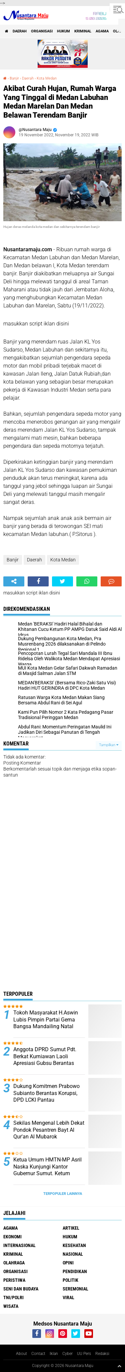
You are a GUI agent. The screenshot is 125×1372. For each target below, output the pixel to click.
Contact (38, 1353)
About (21, 1353)
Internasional (19, 1245)
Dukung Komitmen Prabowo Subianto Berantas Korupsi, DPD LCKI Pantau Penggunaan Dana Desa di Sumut (46, 1100)
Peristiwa (14, 1280)
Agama (102, 31)
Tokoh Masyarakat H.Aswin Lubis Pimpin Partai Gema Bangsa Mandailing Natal (45, 1019)
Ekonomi (12, 1236)
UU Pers (84, 1353)
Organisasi (42, 31)
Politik (70, 1280)
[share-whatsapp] (86, 581)
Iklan (54, 1353)
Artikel (71, 1228)
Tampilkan (108, 745)
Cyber (67, 1353)
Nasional (73, 1254)
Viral (68, 1297)
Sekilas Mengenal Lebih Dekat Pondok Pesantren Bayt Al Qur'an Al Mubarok (48, 1130)
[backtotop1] (119, 1366)
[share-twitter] (62, 581)
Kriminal (82, 31)
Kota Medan (47, 78)
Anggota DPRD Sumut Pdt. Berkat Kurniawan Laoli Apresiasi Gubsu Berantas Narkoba (44, 1059)
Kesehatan (74, 1245)
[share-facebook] (38, 581)
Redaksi (102, 1353)
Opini (68, 1262)
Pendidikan (75, 1271)
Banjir (14, 78)
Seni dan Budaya (20, 1288)
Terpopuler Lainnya (62, 1194)
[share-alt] (13, 581)
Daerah (20, 31)
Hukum (63, 31)
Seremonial (75, 1288)
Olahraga (14, 1262)
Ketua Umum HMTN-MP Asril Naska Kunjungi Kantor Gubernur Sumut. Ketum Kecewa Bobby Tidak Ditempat (47, 1173)
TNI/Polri (13, 1297)
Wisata (10, 1306)
